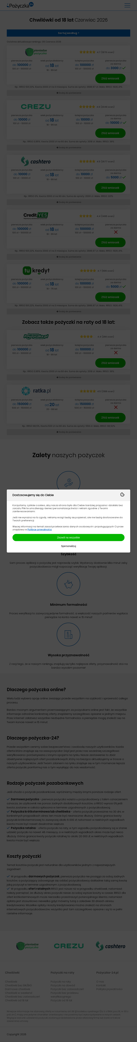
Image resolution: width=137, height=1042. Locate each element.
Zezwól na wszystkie (68, 537)
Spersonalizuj (68, 546)
